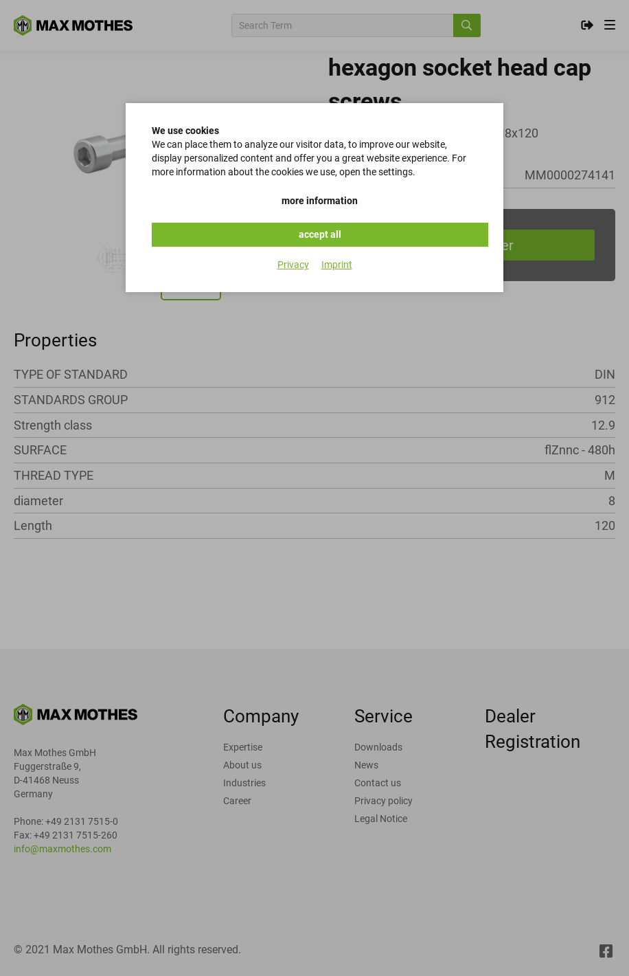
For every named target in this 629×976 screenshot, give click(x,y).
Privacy (293, 264)
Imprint (336, 264)
